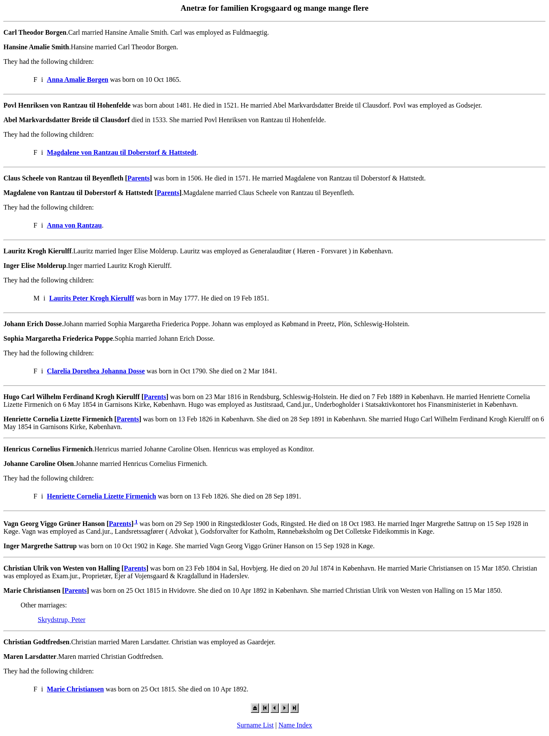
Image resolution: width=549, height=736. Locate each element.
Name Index (295, 725)
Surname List (255, 725)
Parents (138, 178)
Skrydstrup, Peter (61, 619)
